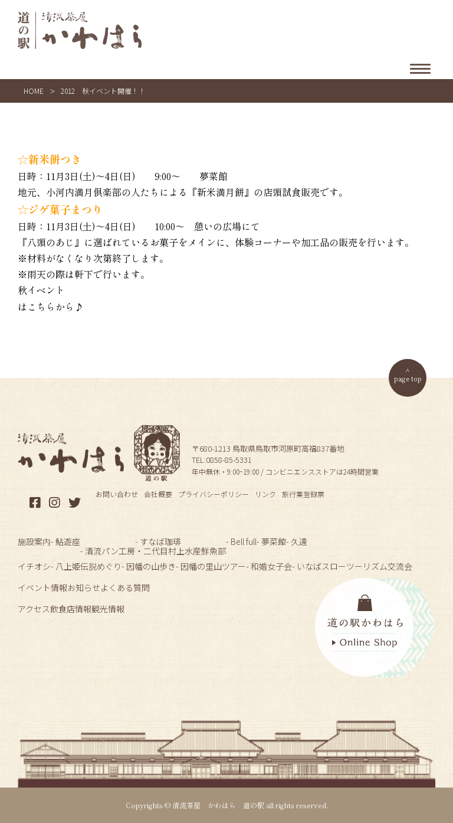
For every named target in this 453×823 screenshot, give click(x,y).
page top (408, 378)
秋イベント (41, 290)
